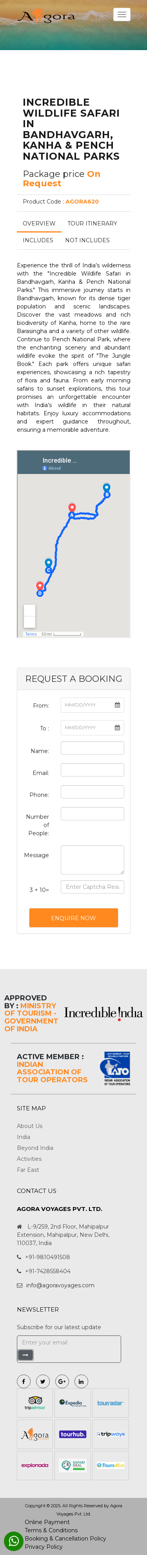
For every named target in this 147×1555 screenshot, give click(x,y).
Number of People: (37, 825)
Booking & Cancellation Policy (65, 1538)
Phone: (39, 794)
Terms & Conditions (51, 1530)
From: (41, 705)
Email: (41, 773)
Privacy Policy (44, 1546)
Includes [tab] (38, 240)
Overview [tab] (39, 223)
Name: (40, 751)
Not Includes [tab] (87, 240)
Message (36, 855)
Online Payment (47, 1522)
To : (44, 728)
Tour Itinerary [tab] (92, 223)
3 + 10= (39, 890)
